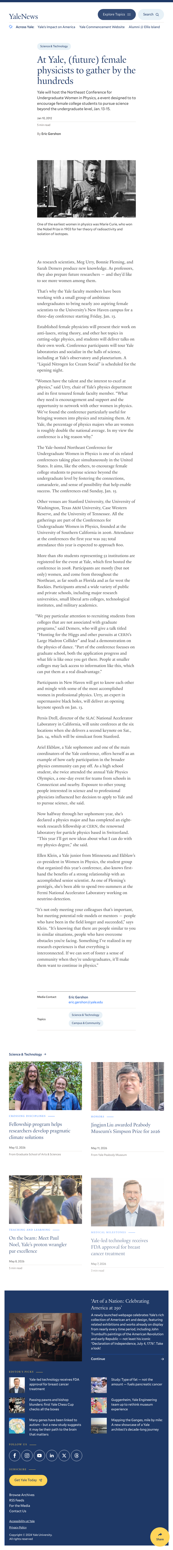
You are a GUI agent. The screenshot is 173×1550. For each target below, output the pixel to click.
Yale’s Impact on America (56, 27)
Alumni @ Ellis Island (144, 27)
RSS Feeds (16, 1500)
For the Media (19, 1505)
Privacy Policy (18, 1527)
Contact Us (17, 1511)
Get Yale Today (28, 1480)
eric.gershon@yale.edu (86, 1007)
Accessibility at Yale (22, 1521)
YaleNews (23, 17)
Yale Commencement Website (102, 27)
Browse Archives (21, 1495)
